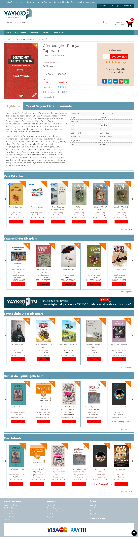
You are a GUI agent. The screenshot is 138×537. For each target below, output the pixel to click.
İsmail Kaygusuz (18, 275)
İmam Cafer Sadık (18, 269)
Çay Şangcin (37, 213)
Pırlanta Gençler (58, 207)
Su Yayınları (18, 277)
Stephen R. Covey (68, 412)
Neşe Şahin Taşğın (119, 412)
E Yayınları (18, 414)
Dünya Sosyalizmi (37, 207)
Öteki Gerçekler (119, 269)
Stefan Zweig (100, 213)
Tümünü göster (126, 229)
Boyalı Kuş (18, 407)
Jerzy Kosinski (18, 412)
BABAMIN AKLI (43, 344)
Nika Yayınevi (119, 414)
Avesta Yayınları (121, 477)
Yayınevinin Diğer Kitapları (23, 313)
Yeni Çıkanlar (13, 176)
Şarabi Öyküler (94, 269)
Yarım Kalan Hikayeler (94, 344)
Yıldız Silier (94, 412)
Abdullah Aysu (69, 350)
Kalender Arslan (18, 350)
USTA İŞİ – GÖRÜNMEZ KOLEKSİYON (100, 209)
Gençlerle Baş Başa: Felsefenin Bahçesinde (79, 471)
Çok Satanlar (13, 438)
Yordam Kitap (100, 215)
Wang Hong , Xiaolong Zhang (61, 213)
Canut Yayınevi (37, 215)
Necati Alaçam (94, 350)
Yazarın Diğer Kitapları (20, 238)
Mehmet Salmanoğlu (43, 412)
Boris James (121, 475)
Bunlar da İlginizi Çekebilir (23, 376)
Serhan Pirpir (43, 350)
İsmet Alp (119, 350)
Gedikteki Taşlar (18, 344)
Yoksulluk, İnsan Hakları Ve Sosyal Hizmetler (100, 471)
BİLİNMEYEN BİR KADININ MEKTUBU (121, 209)
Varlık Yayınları (69, 414)
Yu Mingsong (79, 213)
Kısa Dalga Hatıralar (43, 407)
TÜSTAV (16, 215)
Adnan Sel (16, 213)
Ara (105, 22)
